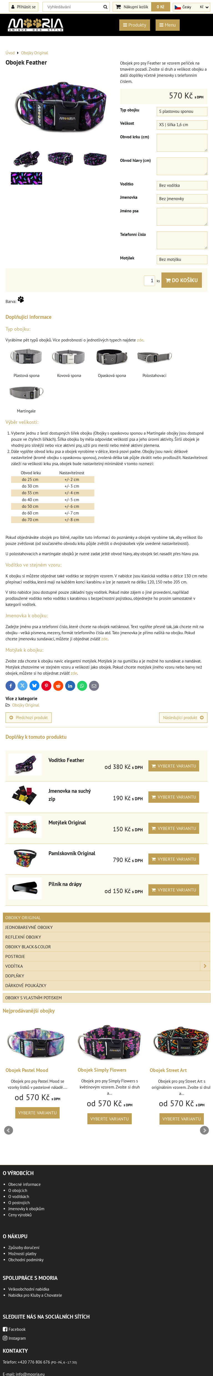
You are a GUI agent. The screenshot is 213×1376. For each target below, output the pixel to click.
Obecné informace (24, 1184)
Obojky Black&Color (28, 946)
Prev (8, 1130)
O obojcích (17, 1190)
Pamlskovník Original (72, 853)
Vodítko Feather (66, 759)
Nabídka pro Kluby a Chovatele (35, 1295)
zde (140, 340)
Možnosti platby (22, 1253)
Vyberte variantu (173, 766)
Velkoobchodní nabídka (28, 1289)
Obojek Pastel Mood (27, 1070)
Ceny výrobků (20, 1214)
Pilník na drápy (65, 883)
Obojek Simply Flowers (102, 1070)
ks (152, 281)
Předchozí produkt (28, 717)
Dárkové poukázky (25, 985)
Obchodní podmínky (26, 1259)
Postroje (15, 956)
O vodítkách (18, 1196)
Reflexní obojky (23, 937)
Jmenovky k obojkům (26, 1208)
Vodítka (107, 966)
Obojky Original (25, 705)
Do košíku (182, 280)
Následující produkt (183, 717)
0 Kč (160, 6)
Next (204, 1130)
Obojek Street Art (168, 1070)
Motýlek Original (67, 822)
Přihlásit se (23, 6)
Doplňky (14, 976)
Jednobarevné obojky (29, 927)
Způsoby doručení (23, 1247)
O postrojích (19, 1202)
